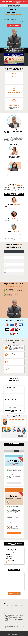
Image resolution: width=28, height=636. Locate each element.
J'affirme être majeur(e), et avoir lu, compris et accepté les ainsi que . (14, 587)
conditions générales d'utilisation (11, 586)
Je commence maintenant (14, 25)
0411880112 (18, 624)
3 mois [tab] (11, 451)
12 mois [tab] (21, 451)
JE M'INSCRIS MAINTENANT (14, 593)
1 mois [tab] (6, 451)
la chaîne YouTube (16, 51)
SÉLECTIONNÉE (14, 533)
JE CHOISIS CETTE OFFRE (14, 483)
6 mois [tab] (16, 451)
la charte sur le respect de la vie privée (13, 587)
